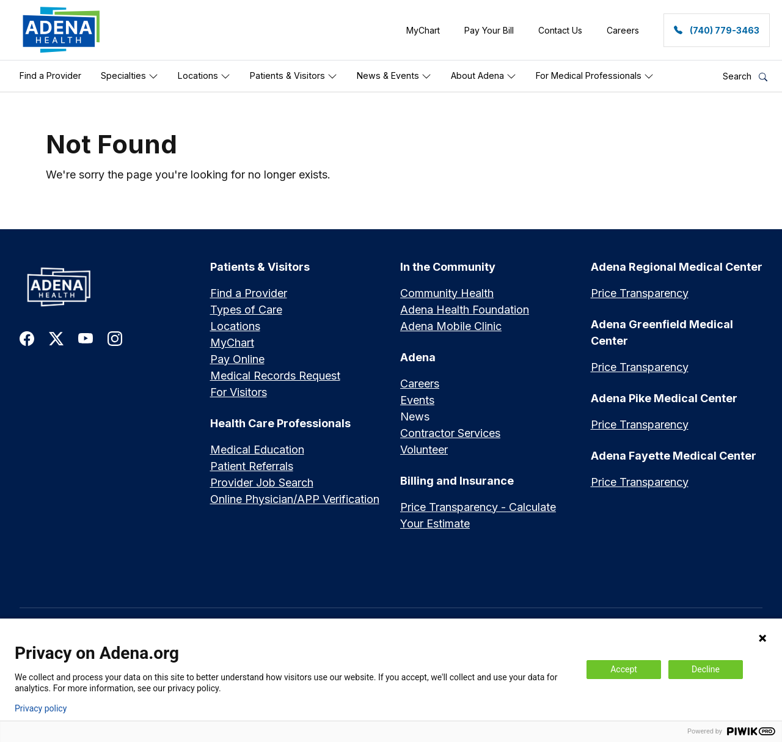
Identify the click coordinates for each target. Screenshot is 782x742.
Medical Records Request (275, 375)
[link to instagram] (115, 337)
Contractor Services (450, 433)
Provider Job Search (261, 482)
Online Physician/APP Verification (294, 499)
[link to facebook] (27, 337)
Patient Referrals (251, 466)
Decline (706, 669)
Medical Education (257, 449)
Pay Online (237, 359)
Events (417, 400)
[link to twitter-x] (56, 337)
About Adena (483, 75)
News (414, 416)
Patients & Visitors (293, 75)
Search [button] (745, 76)
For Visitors (238, 392)
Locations (204, 75)
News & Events (394, 75)
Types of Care (246, 309)
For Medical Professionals (595, 75)
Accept (623, 669)
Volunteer (424, 449)
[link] (61, 30)
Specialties (129, 75)
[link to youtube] (85, 337)
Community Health (447, 293)
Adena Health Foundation (464, 309)
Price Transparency (640, 293)
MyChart (232, 342)
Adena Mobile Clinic (451, 326)
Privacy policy (41, 708)
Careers (419, 383)
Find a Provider (50, 75)
